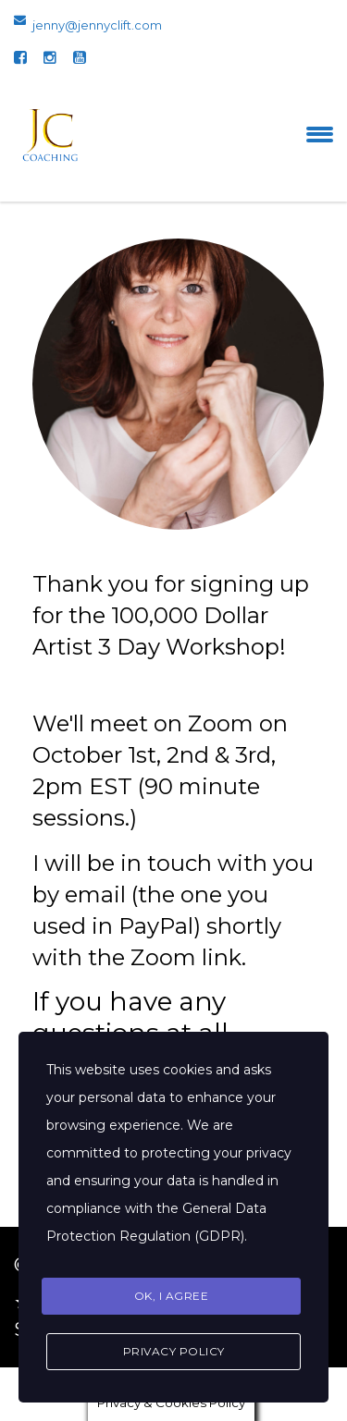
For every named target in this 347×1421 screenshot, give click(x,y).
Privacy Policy (174, 1351)
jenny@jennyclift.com (97, 25)
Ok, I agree (171, 1296)
